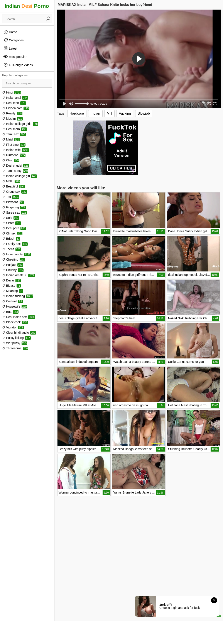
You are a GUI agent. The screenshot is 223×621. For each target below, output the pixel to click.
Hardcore (77, 113)
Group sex (14, 191)
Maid (11, 139)
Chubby (13, 270)
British (11, 238)
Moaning (12, 291)
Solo (10, 217)
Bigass (11, 285)
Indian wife (15, 150)
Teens (11, 249)
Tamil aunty (15, 170)
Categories (13, 40)
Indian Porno (27, 6)
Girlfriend (13, 155)
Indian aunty (16, 254)
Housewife (14, 306)
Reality (12, 113)
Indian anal (15, 97)
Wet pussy (14, 343)
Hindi (11, 92)
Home (10, 31)
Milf (109, 113)
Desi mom (14, 129)
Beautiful (13, 186)
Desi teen (14, 103)
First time (13, 144)
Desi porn (14, 228)
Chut (10, 160)
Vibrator (13, 327)
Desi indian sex (18, 317)
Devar (11, 280)
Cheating (13, 259)
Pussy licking (16, 338)
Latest (10, 48)
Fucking (125, 113)
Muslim (12, 118)
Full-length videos (18, 64)
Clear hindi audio (19, 332)
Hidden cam (15, 108)
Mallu (11, 181)
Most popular (15, 56)
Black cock (15, 322)
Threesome (15, 348)
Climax (12, 233)
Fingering (14, 207)
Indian (95, 113)
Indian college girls (20, 124)
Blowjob (144, 113)
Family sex (15, 244)
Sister (11, 223)
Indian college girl (19, 176)
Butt (10, 311)
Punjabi (12, 264)
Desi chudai (15, 165)
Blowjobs (13, 202)
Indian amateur (18, 275)
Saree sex (14, 212)
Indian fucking (17, 296)
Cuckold (12, 301)
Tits (10, 197)
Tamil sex (14, 134)
